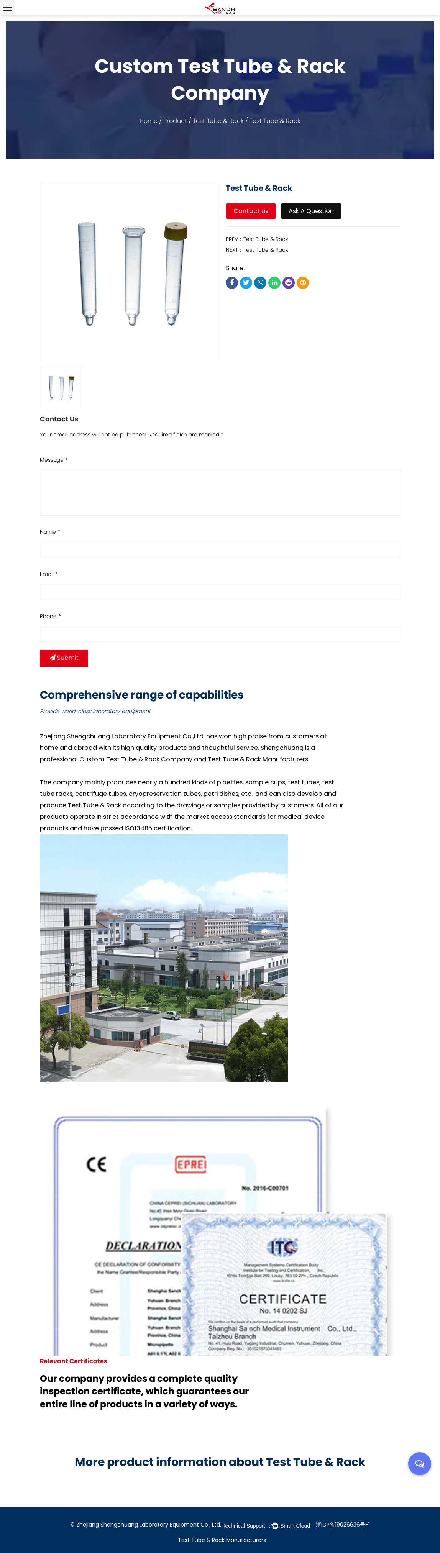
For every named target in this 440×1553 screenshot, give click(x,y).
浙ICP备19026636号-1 (343, 1524)
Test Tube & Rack (218, 121)
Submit (64, 658)
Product (175, 121)
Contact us (250, 211)
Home (149, 121)
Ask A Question (311, 211)
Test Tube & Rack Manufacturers (258, 759)
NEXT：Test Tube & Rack (257, 250)
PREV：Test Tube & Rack (257, 239)
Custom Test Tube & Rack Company (135, 759)
